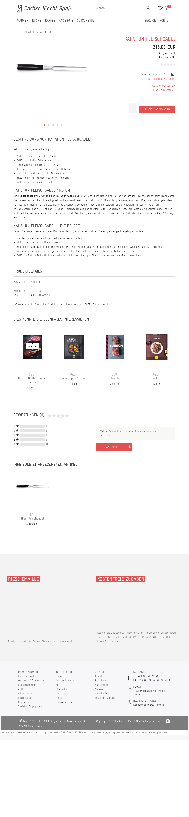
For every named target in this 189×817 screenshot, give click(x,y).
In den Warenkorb (157, 107)
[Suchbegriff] (118, 8)
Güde (59, 676)
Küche (36, 21)
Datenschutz (25, 697)
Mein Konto (101, 693)
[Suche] (148, 8)
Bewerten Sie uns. (105, 697)
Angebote (66, 21)
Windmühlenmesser (67, 680)
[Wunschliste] (159, 8)
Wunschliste (101, 684)
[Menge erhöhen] (133, 107)
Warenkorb (100, 689)
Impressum (24, 702)
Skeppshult (62, 689)
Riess (59, 697)
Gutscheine (85, 21)
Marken (22, 21)
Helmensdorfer (64, 702)
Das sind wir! (26, 676)
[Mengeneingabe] (123, 107)
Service (150, 21)
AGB (20, 689)
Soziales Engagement (30, 706)
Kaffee (50, 21)
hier (108, 304)
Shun (48, 32)
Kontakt (99, 676)
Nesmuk (60, 693)
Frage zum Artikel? (164, 90)
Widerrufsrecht (26, 693)
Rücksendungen (27, 684)
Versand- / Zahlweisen (31, 680)
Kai (41, 32)
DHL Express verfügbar (162, 78)
